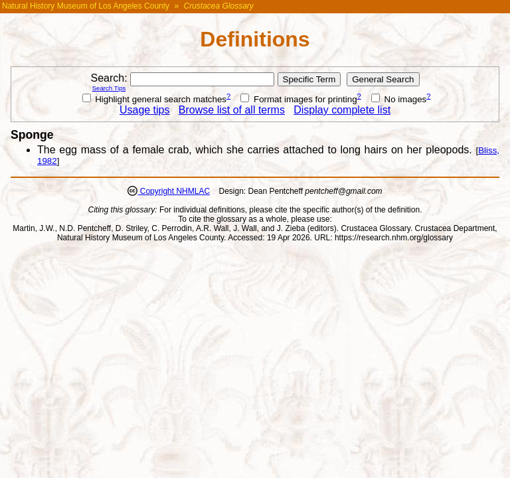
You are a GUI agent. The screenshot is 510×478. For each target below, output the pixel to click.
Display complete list (342, 110)
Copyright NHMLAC (173, 191)
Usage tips (145, 110)
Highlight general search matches (154, 99)
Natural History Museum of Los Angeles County (85, 6)
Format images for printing (298, 99)
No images (398, 99)
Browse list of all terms (232, 110)
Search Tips (109, 88)
